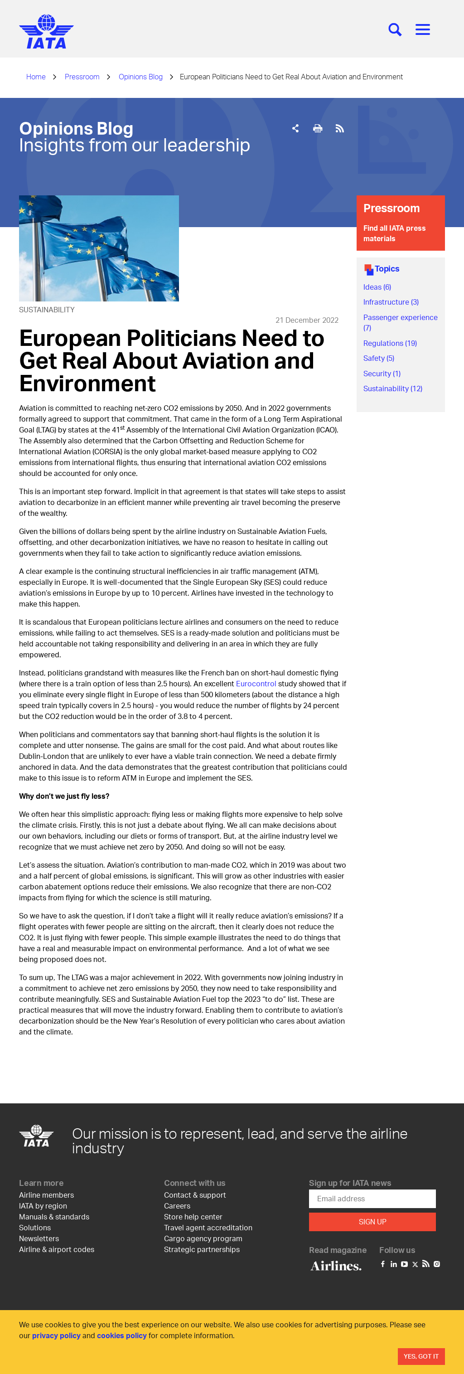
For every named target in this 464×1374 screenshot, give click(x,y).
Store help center (193, 1216)
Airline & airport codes (56, 1249)
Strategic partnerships (202, 1249)
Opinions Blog (141, 76)
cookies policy (122, 1335)
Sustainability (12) (392, 388)
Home (36, 76)
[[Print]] (318, 128)
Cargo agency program (203, 1238)
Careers (177, 1205)
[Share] (295, 128)
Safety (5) (378, 358)
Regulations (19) (390, 343)
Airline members (46, 1194)
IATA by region (43, 1205)
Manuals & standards (54, 1216)
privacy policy (56, 1335)
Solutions (35, 1227)
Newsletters (39, 1238)
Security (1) (382, 373)
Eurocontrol (256, 683)
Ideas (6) (377, 286)
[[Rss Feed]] (340, 128)
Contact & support (195, 1194)
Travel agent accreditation (208, 1227)
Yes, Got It (421, 1356)
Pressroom (82, 76)
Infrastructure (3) (391, 301)
